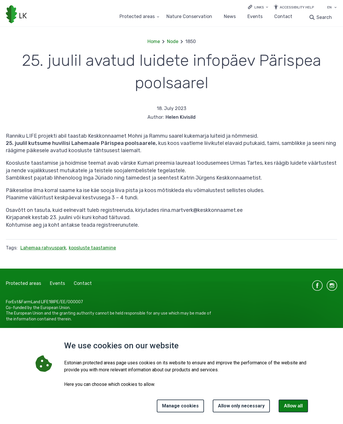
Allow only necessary (241, 406)
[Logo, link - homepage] (16, 14)
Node (172, 41)
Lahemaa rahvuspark (43, 248)
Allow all (293, 405)
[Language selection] (335, 8)
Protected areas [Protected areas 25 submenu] (137, 16)
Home (153, 41)
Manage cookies (180, 406)
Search (324, 17)
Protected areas (23, 283)
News (230, 16)
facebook (317, 285)
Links (259, 7)
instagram (332, 285)
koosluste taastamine (92, 248)
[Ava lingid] (258, 7)
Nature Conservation (189, 16)
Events (255, 16)
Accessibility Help (297, 7)
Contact (283, 16)
